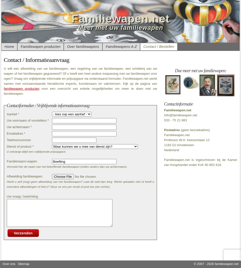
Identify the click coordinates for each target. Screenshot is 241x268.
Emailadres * (16, 133)
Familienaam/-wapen (22, 161)
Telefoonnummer (19, 140)
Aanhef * (13, 114)
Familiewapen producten (41, 47)
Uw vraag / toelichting (22, 196)
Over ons (9, 264)
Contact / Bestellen (158, 47)
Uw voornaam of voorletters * (28, 120)
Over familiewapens (83, 47)
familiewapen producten (21, 89)
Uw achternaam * (19, 127)
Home (9, 47)
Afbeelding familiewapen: (25, 176)
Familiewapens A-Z (121, 47)
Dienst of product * (20, 146)
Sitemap (23, 264)
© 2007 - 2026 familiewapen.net (216, 264)
